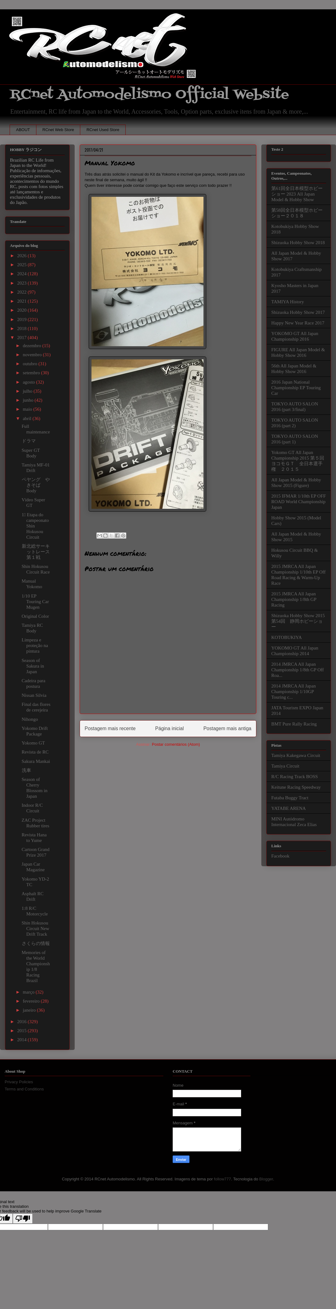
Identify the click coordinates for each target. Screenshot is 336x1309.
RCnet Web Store (58, 129)
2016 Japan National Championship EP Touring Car (296, 388)
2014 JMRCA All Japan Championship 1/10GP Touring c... (293, 691)
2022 (22, 292)
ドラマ (29, 440)
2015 (22, 1030)
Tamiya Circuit (285, 765)
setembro (32, 372)
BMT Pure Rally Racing (294, 723)
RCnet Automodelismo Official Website (149, 94)
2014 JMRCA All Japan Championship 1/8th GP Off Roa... (297, 670)
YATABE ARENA (288, 808)
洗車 (26, 770)
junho (29, 400)
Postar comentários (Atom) (176, 744)
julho (28, 391)
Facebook (280, 855)
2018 (22, 328)
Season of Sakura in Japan (33, 666)
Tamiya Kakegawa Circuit (295, 755)
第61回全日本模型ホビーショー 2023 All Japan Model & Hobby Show (297, 194)
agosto (29, 382)
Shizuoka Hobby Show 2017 (298, 312)
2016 (22, 1021)
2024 (22, 273)
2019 (22, 319)
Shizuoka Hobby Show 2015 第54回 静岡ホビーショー (298, 621)
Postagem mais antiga (227, 728)
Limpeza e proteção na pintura (35, 645)
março (29, 992)
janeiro (30, 1010)
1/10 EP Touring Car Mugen (35, 601)
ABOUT (23, 129)
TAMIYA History (287, 301)
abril (27, 418)
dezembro (32, 345)
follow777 (222, 1179)
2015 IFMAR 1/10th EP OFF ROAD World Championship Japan (298, 502)
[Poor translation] (23, 1218)
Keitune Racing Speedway (296, 787)
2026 (22, 255)
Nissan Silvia (34, 695)
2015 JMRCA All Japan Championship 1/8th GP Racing (293, 599)
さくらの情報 (36, 943)
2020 (22, 310)
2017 (22, 337)
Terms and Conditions (24, 1089)
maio (28, 409)
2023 (22, 283)
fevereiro (32, 1001)
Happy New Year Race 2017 (297, 322)
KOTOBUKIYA (286, 637)
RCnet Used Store (102, 129)
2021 (22, 301)
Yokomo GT (33, 742)
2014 (22, 1039)
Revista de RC (35, 751)
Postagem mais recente (110, 728)
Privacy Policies (19, 1082)
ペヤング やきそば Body (36, 485)
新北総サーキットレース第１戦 (36, 552)
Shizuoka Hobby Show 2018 (298, 242)
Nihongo (30, 719)
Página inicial (169, 728)
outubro (30, 363)
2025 (22, 264)
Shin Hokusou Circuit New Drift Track (35, 928)
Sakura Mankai (36, 761)
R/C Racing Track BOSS (294, 776)
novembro (33, 354)
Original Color (35, 616)
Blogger (266, 1179)
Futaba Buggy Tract (289, 797)
